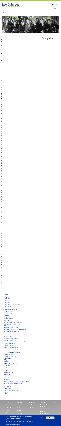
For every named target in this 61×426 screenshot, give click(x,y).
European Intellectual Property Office (15, 329)
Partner (8, 410)
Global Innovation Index (11, 347)
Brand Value (7, 306)
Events (6, 333)
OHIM (5, 367)
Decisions (6, 315)
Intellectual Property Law (11, 356)
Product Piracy (8, 374)
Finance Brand (8, 336)
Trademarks (7, 387)
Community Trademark (10, 310)
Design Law (7, 317)
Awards (8, 408)
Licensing (6, 361)
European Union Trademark (12, 331)
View (4, 13)
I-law (5, 349)
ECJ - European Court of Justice (13, 322)
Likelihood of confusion (11, 363)
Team (8, 413)
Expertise (19, 402)
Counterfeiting (8, 313)
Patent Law (7, 369)
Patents (6, 370)
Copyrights (19, 410)
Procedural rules (9, 372)
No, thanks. (50, 418)
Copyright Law (8, 311)
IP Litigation (7, 358)
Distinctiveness (8, 318)
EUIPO (5, 326)
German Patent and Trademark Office (15, 342)
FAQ (5, 335)
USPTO (6, 392)
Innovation (7, 351)
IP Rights (6, 360)
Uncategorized (8, 388)
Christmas (7, 308)
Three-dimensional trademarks (13, 383)
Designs (18, 408)
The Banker (7, 379)
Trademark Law (8, 385)
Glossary (31, 408)
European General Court (11, 327)
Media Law (7, 365)
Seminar (6, 378)
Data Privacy (44, 414)
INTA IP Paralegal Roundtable (12, 353)
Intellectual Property (10, 354)
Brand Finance (8, 302)
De (53, 4)
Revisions (12, 13)
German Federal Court (10, 340)
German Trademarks (10, 345)
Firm (7, 402)
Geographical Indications (11, 338)
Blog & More (32, 402)
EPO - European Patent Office (12, 324)
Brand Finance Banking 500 (12, 304)
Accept (43, 418)
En (56, 4)
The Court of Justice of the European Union (16, 381)
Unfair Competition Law (11, 390)
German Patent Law (9, 344)
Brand (5, 301)
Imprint (42, 412)
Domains (6, 320)
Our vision (9, 405)
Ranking (6, 376)
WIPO (5, 394)
